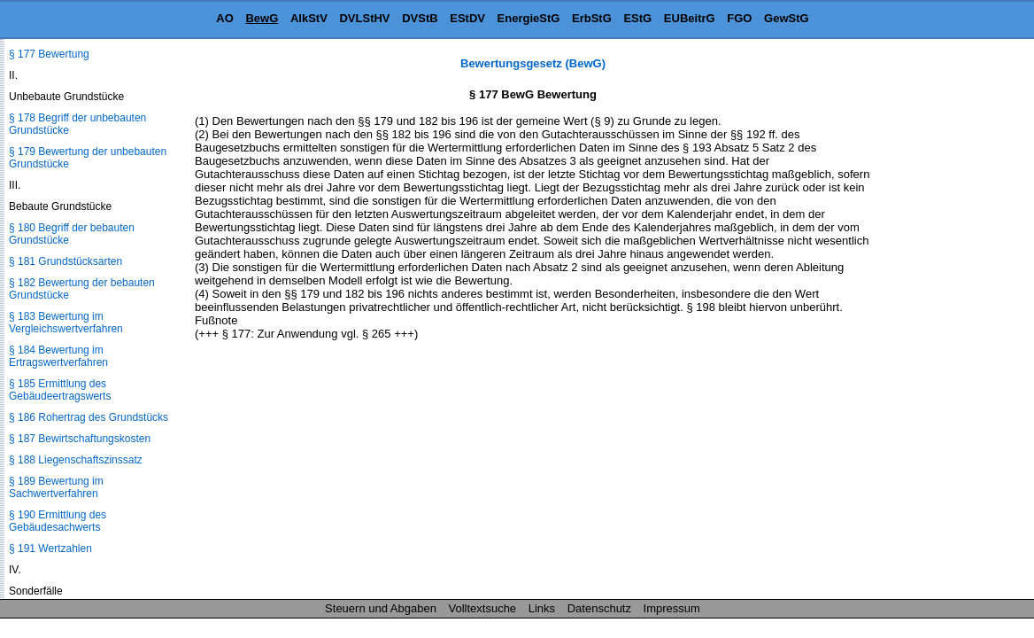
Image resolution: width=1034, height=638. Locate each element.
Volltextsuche (483, 608)
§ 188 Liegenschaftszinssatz (76, 460)
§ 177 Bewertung (49, 54)
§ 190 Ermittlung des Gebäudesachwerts (57, 521)
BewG (261, 18)
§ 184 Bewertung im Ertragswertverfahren (58, 356)
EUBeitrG (689, 18)
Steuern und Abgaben (380, 608)
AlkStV (309, 18)
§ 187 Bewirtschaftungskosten (79, 438)
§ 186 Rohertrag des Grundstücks (88, 417)
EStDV (467, 18)
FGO (739, 18)
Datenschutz (599, 608)
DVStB (419, 18)
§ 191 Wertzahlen (50, 548)
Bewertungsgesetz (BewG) (533, 63)
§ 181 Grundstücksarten (65, 261)
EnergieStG (529, 18)
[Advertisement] (945, 322)
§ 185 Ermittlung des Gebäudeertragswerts (60, 389)
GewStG (786, 18)
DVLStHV (364, 18)
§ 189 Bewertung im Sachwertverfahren (56, 487)
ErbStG (592, 18)
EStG (637, 18)
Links (542, 608)
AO (225, 18)
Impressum (672, 608)
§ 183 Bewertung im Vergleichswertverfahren (66, 322)
